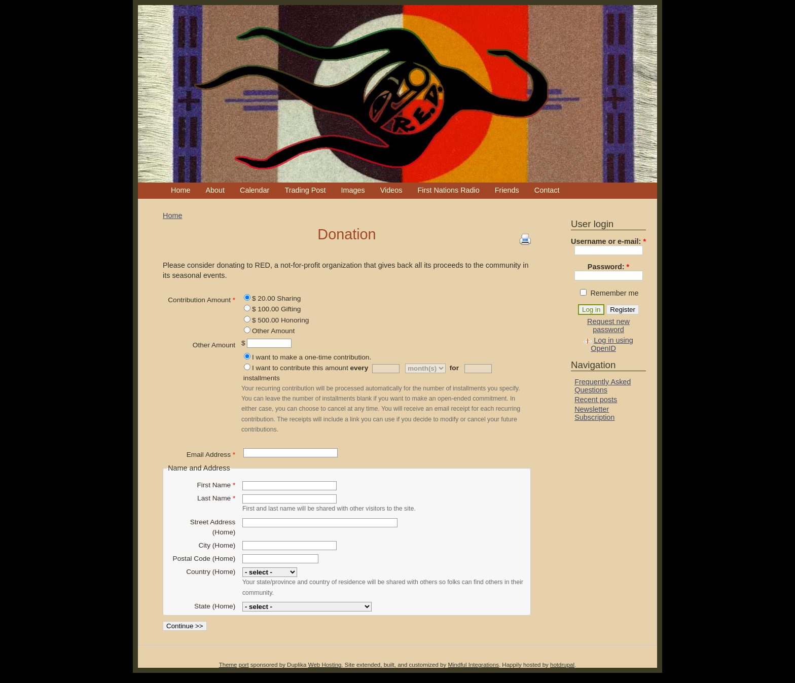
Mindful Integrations (473, 665)
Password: (608, 267)
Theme (228, 665)
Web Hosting (325, 665)
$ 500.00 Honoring (280, 320)
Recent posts (595, 400)
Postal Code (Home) (204, 558)
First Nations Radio (448, 190)
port (244, 665)
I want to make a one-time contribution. (311, 357)
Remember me (609, 293)
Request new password (608, 325)
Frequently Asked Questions (602, 386)
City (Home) (216, 545)
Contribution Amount (201, 300)
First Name (216, 485)
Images (353, 190)
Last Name (216, 498)
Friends (507, 190)
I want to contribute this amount (300, 368)
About (215, 190)
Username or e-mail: (608, 241)
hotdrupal (562, 665)
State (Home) (214, 606)
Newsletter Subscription (594, 413)
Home (180, 190)
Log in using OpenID (612, 344)
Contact (547, 190)
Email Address (211, 454)
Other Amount (273, 331)
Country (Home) (210, 572)
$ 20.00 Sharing (276, 298)
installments (261, 378)
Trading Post (305, 190)
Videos (391, 190)
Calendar (254, 190)
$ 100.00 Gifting (276, 309)
